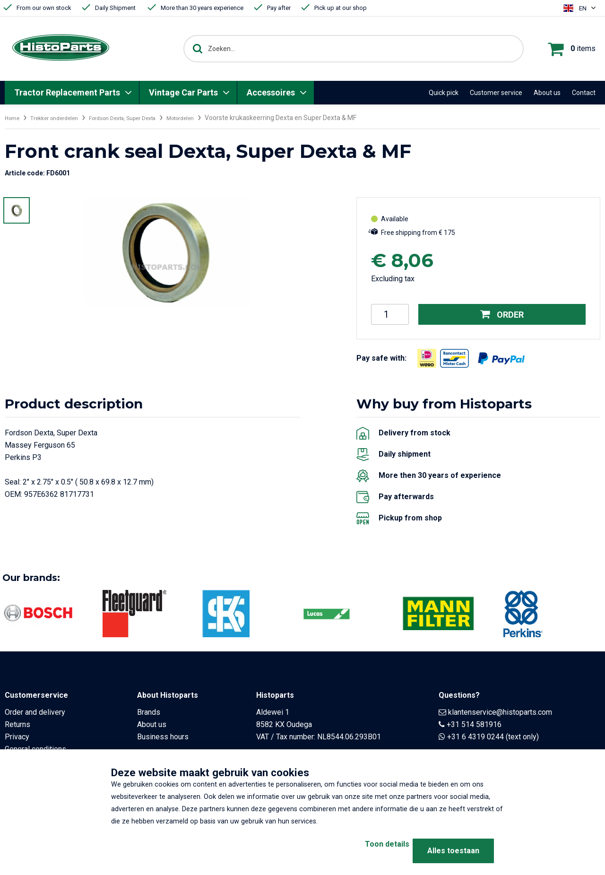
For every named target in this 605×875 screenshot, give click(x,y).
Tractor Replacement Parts (67, 92)
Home (14, 117)
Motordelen (213, 117)
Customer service (496, 92)
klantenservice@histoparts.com (500, 712)
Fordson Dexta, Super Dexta (144, 117)
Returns (17, 724)
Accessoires (271, 92)
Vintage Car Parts (183, 92)
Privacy (17, 736)
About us (547, 92)
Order (502, 314)
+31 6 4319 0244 (475, 736)
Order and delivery (35, 712)
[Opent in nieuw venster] (426, 358)
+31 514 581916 (474, 724)
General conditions (35, 749)
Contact (584, 92)
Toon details (368, 850)
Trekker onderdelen (63, 117)
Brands (148, 712)
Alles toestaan (453, 850)
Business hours (163, 736)
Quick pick (443, 92)
